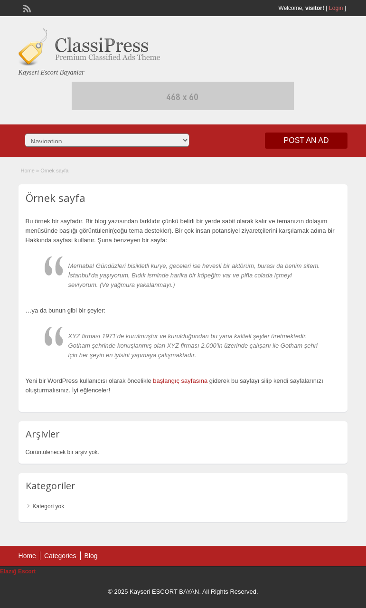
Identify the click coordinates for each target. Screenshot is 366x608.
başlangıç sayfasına (180, 380)
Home (28, 170)
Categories (60, 556)
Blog (91, 556)
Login (336, 8)
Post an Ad (306, 140)
